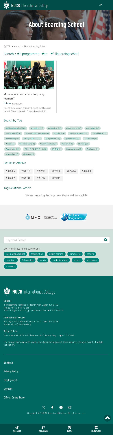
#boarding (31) (37, 128)
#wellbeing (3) (92, 149)
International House (14, 317)
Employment (10, 380)
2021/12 (41, 178)
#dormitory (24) (92, 128)
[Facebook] (52, 407)
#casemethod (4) (12, 149)
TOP (7, 46)
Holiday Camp (96, 429)
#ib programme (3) (73, 149)
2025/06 (10, 171)
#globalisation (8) (72, 139)
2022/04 (71, 171)
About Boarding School (35, 46)
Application (43, 429)
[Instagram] (69, 407)
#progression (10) (52, 139)
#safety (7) (10, 144)
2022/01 (25, 178)
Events (69, 429)
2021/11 (56, 178)
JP (100, 5)
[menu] (106, 5)
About (17, 46)
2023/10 (25, 171)
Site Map (8, 362)
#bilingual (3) (28, 154)
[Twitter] (43, 407)
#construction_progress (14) (37, 133)
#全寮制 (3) (56, 149)
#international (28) (73, 128)
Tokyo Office (10, 331)
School (7, 300)
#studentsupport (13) (78, 133)
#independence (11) (32, 139)
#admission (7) (90, 139)
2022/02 (10, 178)
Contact (8, 388)
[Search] (106, 240)
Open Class (17, 429)
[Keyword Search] (53, 240)
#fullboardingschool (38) (15, 128)
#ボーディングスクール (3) (36, 149)
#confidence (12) (99, 133)
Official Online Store (14, 397)
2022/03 (86, 171)
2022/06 (56, 171)
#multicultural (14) (13, 133)
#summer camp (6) (27, 144)
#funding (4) (83, 144)
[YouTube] (61, 407)
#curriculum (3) (12, 154)
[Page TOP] (107, 418)
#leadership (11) (12, 139)
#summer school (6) (48, 144)
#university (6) (67, 144)
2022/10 (41, 171)
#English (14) (59, 133)
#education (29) (54, 128)
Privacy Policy (11, 371)
